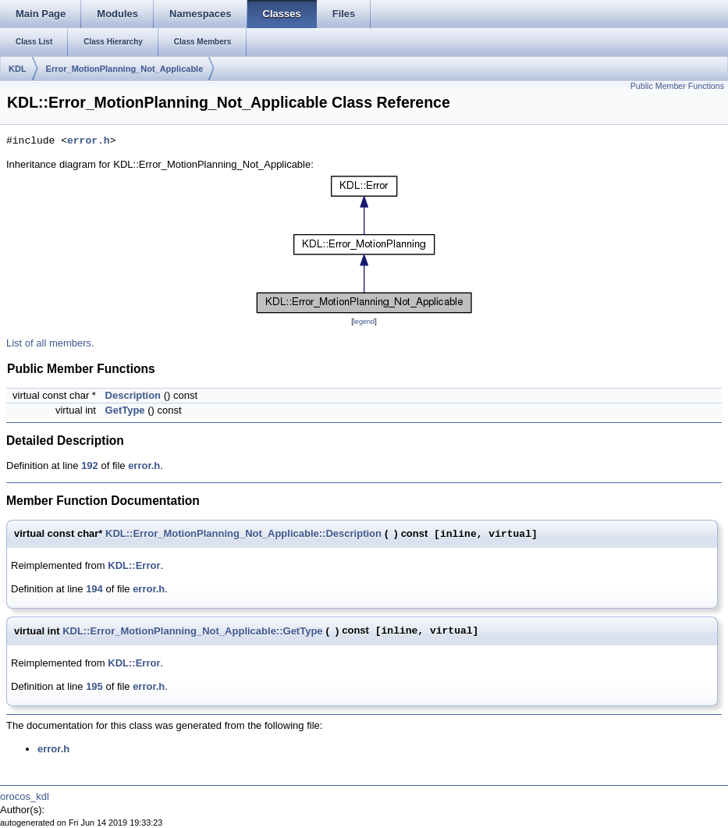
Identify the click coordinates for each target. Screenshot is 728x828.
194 (94, 589)
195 (94, 686)
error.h (88, 141)
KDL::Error (134, 565)
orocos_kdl (24, 796)
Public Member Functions (677, 86)
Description (133, 395)
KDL (18, 68)
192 (89, 465)
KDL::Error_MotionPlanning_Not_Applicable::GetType (192, 631)
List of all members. (50, 343)
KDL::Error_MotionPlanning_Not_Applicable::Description (243, 533)
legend (364, 321)
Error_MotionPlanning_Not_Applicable (125, 68)
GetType (125, 410)
